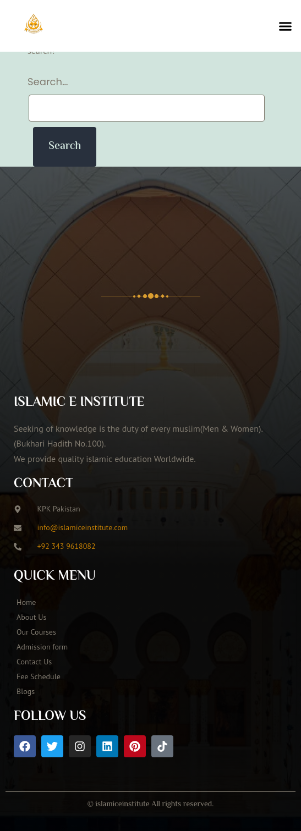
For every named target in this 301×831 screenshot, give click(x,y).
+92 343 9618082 (66, 546)
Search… (48, 82)
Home (26, 602)
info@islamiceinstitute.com (82, 527)
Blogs (26, 691)
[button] (285, 25)
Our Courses (36, 632)
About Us (31, 617)
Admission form (42, 647)
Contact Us (34, 662)
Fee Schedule (39, 676)
